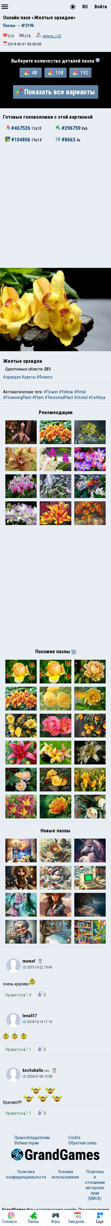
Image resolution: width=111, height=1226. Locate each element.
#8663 (66, 140)
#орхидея (12, 377)
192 (80, 72)
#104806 (18, 140)
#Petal (80, 392)
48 (30, 72)
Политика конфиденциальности (26, 1174)
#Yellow (66, 392)
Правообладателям (32, 1137)
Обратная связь (82, 1143)
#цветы (29, 377)
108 (55, 72)
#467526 (18, 128)
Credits (74, 1137)
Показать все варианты (55, 92)
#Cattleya (97, 397)
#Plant (38, 397)
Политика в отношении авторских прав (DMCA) (95, 1185)
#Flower (51, 392)
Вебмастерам (27, 1143)
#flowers (44, 377)
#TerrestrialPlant (59, 397)
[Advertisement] (55, 209)
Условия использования (65, 1174)
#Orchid (81, 397)
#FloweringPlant (17, 397)
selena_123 (52, 36)
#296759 (69, 128)
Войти (100, 6)
